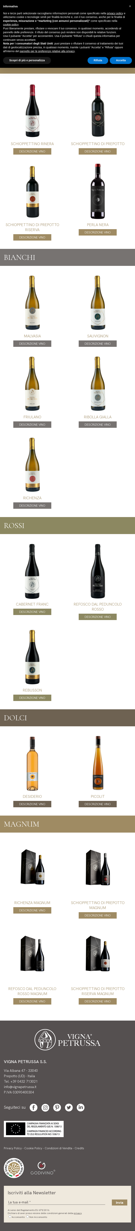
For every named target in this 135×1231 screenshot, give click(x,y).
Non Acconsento (38, 1217)
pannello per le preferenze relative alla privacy (47, 51)
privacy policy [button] (115, 13)
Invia (119, 1202)
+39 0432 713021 (24, 1081)
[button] (130, 6)
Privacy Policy (13, 1148)
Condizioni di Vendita (58, 1148)
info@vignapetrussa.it (20, 1087)
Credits (79, 1148)
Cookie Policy (33, 1148)
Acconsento (18, 1217)
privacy (78, 1213)
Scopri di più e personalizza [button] (27, 60)
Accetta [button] (121, 60)
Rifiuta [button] (98, 60)
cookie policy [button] (10, 24)
